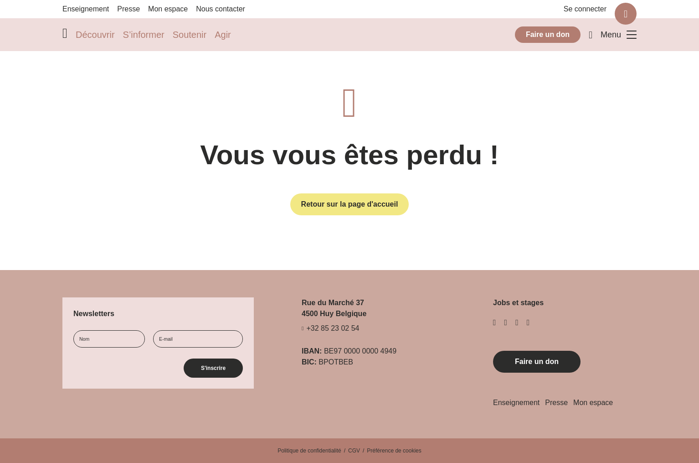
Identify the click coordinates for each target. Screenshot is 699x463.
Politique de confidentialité (309, 450)
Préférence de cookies (394, 450)
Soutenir (190, 35)
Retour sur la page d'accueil (349, 204)
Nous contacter (220, 9)
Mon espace (168, 9)
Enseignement (85, 9)
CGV (354, 450)
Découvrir (95, 35)
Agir (223, 35)
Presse (128, 9)
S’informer (143, 35)
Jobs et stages (518, 303)
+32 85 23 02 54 (332, 328)
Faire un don (548, 34)
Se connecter (585, 9)
